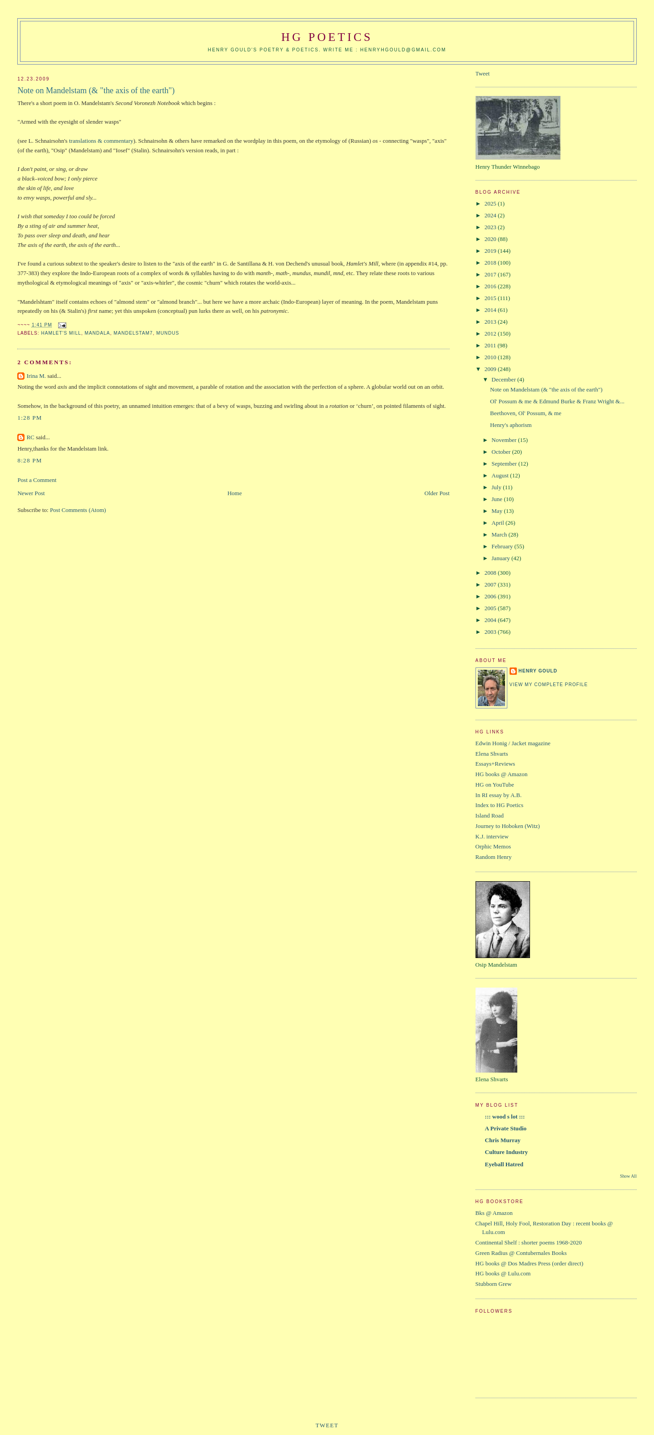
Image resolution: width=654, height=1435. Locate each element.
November (504, 440)
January (501, 558)
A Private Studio (506, 1128)
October (501, 451)
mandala (97, 333)
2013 (491, 321)
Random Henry (494, 856)
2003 (491, 631)
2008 (491, 572)
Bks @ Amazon (494, 1212)
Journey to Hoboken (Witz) (508, 826)
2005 (491, 608)
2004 (491, 620)
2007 (491, 584)
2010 (491, 357)
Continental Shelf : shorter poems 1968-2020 (529, 1242)
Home (235, 493)
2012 (491, 333)
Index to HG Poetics (500, 805)
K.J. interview (492, 836)
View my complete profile (549, 684)
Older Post (437, 493)
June (497, 499)
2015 (491, 298)
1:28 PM (29, 417)
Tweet (483, 73)
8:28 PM (29, 460)
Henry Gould (538, 670)
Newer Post (31, 493)
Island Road (490, 815)
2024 (491, 215)
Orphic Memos (493, 846)
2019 (491, 250)
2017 (491, 274)
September (504, 463)
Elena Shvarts (492, 753)
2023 (491, 227)
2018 (491, 262)
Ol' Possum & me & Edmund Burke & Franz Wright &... (557, 401)
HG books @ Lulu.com (503, 1273)
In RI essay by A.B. (499, 795)
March (499, 534)
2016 (491, 286)
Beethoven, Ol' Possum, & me (525, 413)
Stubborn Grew (494, 1283)
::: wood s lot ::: (505, 1116)
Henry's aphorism (511, 424)
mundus (167, 333)
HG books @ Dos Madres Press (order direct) (530, 1263)
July (497, 487)
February (502, 546)
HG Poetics (327, 37)
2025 (491, 203)
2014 (491, 309)
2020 (491, 239)
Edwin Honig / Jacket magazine (513, 743)
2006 (491, 596)
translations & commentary (101, 140)
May (497, 510)
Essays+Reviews (495, 763)
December (504, 379)
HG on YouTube (495, 784)
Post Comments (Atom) (78, 510)
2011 (491, 345)
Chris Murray (502, 1140)
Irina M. (36, 375)
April (498, 522)
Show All (628, 1176)
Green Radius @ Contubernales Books (521, 1252)
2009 (491, 369)
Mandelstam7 (133, 333)
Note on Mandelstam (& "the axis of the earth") (95, 90)
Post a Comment (36, 480)
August (500, 475)
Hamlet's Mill (61, 333)
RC (30, 437)
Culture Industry (506, 1152)
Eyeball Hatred (504, 1164)
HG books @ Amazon (502, 774)
